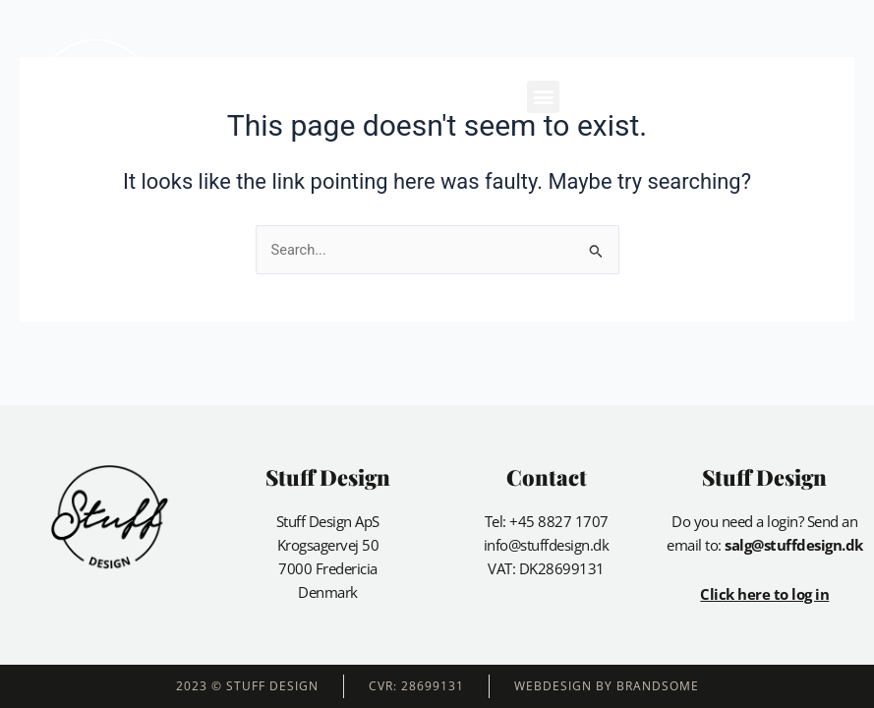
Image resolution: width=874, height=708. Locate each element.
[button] (543, 97)
